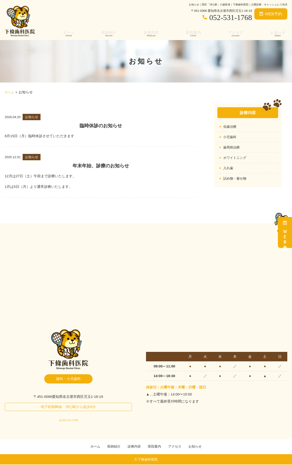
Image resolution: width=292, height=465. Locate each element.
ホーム (67, 33)
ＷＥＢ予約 (285, 232)
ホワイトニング (235, 158)
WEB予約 (271, 14)
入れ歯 (228, 169)
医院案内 (193, 33)
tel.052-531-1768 (68, 418)
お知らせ (278, 33)
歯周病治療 (232, 148)
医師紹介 (108, 33)
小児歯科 (230, 137)
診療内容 (150, 33)
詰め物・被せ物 (235, 180)
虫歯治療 (230, 127)
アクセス (236, 33)
